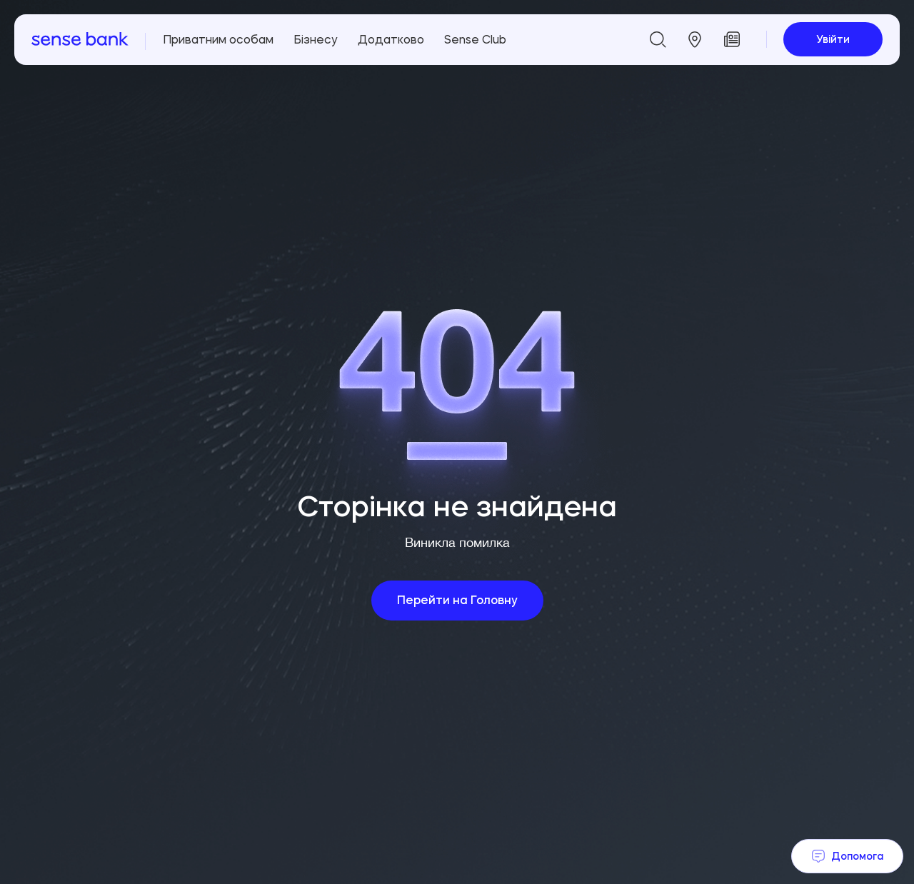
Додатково (391, 39)
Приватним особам (218, 39)
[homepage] (80, 39)
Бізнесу (315, 39)
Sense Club (475, 39)
